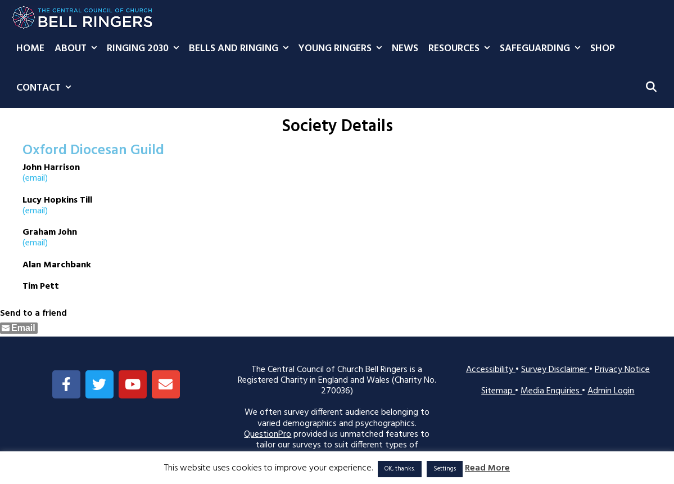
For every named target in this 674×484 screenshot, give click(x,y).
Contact (46, 88)
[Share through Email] (19, 328)
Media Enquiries (551, 391)
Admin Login (610, 391)
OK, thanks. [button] (400, 469)
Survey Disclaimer (555, 369)
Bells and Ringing (241, 49)
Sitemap (498, 391)
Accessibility (490, 369)
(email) (35, 178)
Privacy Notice (622, 369)
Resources (461, 49)
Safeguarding (542, 49)
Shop (602, 49)
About (78, 49)
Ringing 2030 (145, 49)
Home (30, 49)
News (405, 49)
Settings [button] (444, 469)
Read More (487, 468)
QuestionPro (267, 434)
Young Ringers (342, 49)
